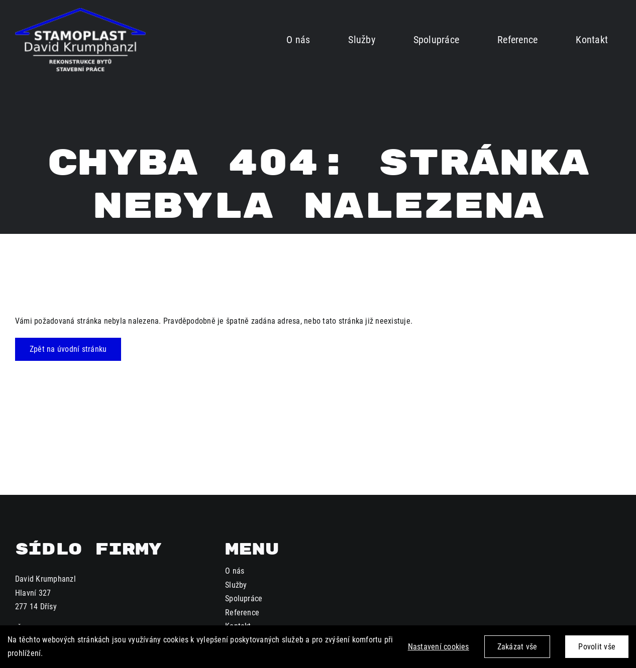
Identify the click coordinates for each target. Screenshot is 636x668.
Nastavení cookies (438, 646)
